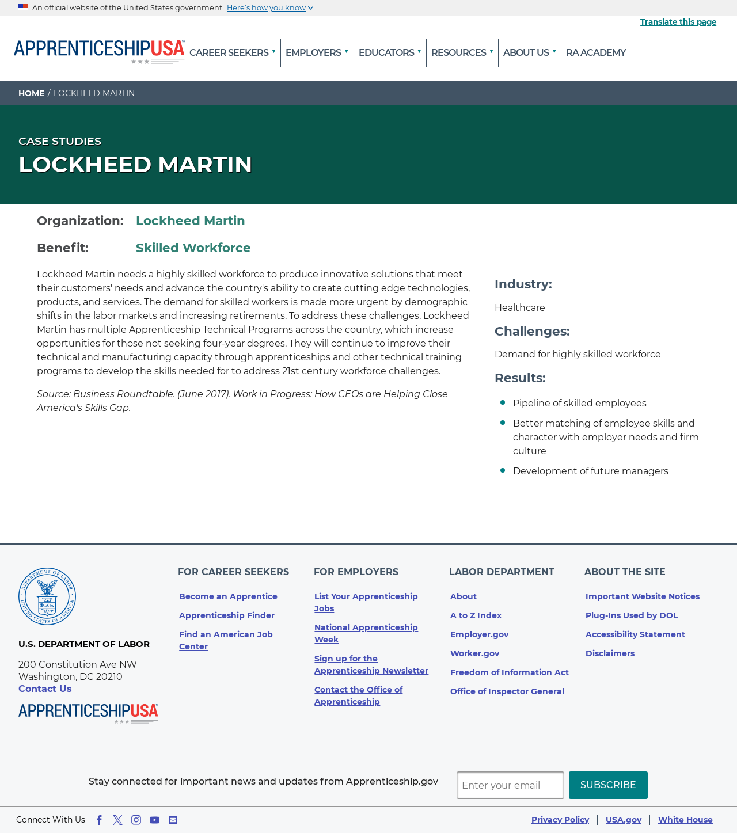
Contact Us (45, 688)
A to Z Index (476, 611)
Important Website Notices (643, 592)
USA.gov (623, 820)
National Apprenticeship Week (366, 629)
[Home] (99, 53)
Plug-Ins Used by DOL (632, 611)
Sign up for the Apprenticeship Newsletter (371, 660)
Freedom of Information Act (509, 668)
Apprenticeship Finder (227, 611)
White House (685, 820)
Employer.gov (479, 630)
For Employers (356, 569)
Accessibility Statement (635, 630)
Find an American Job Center (226, 636)
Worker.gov (474, 649)
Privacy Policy (560, 820)
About (463, 592)
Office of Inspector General (507, 687)
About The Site (626, 569)
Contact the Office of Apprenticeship (358, 691)
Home (31, 93)
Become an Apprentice (228, 592)
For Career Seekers (234, 569)
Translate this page (678, 21)
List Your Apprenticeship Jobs (366, 598)
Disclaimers (610, 649)
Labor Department (503, 569)
